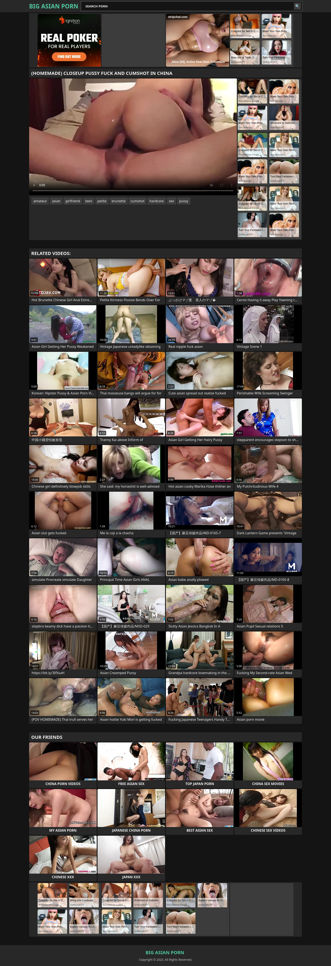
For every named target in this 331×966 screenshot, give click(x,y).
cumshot (138, 201)
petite (102, 201)
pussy (183, 201)
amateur (40, 201)
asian (56, 201)
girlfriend (72, 201)
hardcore (156, 201)
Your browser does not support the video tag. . (133, 136)
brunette (119, 201)
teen (88, 201)
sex (171, 201)
